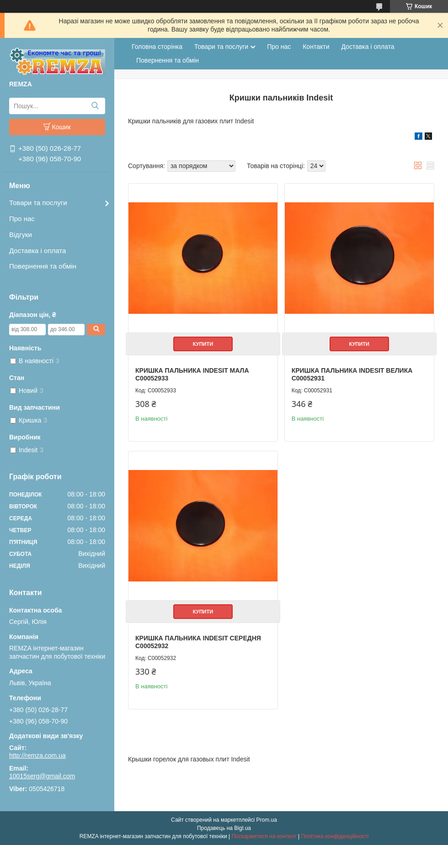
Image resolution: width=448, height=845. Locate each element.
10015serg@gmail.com (42, 776)
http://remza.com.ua (37, 755)
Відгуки (20, 234)
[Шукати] (95, 106)
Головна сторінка (157, 46)
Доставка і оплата (37, 250)
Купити (203, 344)
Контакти (316, 46)
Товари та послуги (38, 202)
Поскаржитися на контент (263, 836)
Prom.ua (266, 820)
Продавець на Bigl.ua (224, 828)
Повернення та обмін (42, 266)
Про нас (22, 218)
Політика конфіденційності (335, 836)
